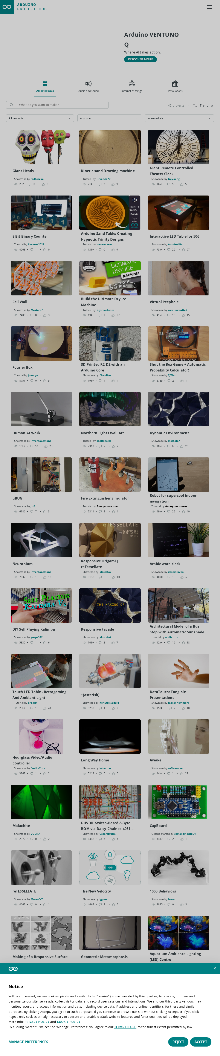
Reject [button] (178, 1041)
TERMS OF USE (125, 1027)
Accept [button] (200, 1041)
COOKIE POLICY (69, 1022)
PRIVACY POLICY (36, 1022)
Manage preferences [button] (28, 1041)
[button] (215, 968)
